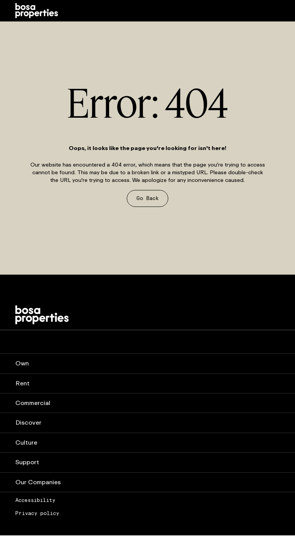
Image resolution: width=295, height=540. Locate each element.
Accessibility (35, 500)
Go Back (147, 198)
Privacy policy (37, 513)
